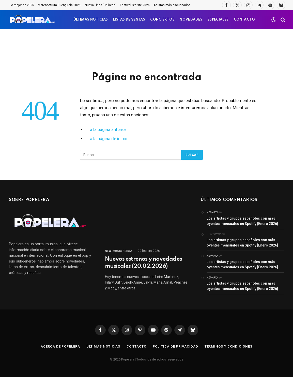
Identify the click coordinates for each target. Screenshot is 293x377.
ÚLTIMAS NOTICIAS (90, 19)
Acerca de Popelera (60, 346)
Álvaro (212, 212)
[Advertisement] (146, 49)
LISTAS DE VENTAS (129, 19)
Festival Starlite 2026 (135, 5)
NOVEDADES (191, 19)
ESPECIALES (218, 19)
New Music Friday (119, 251)
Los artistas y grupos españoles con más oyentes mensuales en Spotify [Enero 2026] (242, 221)
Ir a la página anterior (106, 129)
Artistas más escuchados (171, 5)
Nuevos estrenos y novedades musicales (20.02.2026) (143, 262)
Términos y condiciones (228, 346)
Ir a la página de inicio (106, 138)
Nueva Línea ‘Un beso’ (100, 5)
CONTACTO (244, 19)
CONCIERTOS (162, 19)
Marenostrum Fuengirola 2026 (59, 5)
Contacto (136, 346)
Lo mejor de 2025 (22, 5)
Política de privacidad (175, 346)
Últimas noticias (103, 346)
